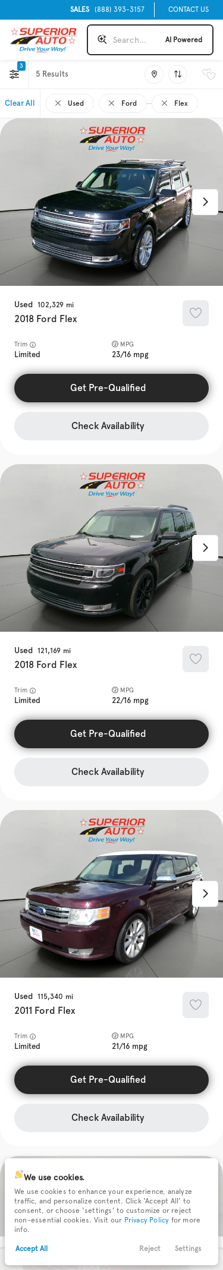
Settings (188, 1248)
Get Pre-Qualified (108, 387)
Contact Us (188, 9)
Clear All (20, 103)
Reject (150, 1248)
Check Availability (108, 425)
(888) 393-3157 (107, 9)
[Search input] (150, 40)
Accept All (31, 1248)
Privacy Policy (146, 1220)
